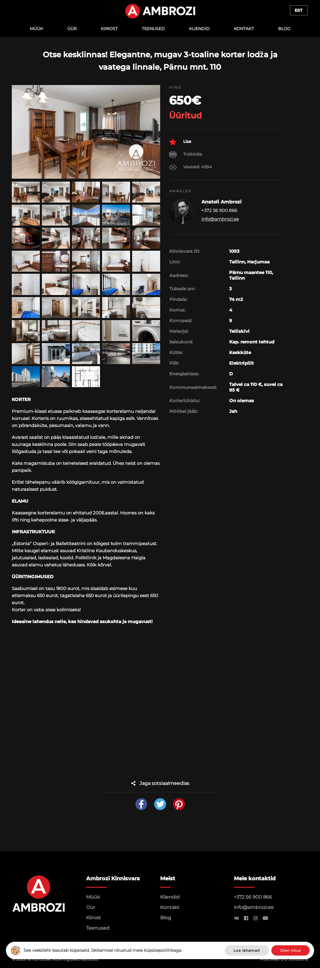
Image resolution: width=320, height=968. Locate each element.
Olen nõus (290, 950)
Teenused (153, 28)
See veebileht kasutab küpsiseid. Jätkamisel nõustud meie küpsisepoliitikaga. (103, 950)
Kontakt (244, 28)
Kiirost (109, 28)
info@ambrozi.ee (220, 219)
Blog (284, 28)
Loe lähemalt (247, 950)
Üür (72, 28)
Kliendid (199, 28)
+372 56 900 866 (253, 897)
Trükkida (185, 154)
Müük (36, 28)
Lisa (180, 141)
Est (299, 10)
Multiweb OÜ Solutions (284, 959)
